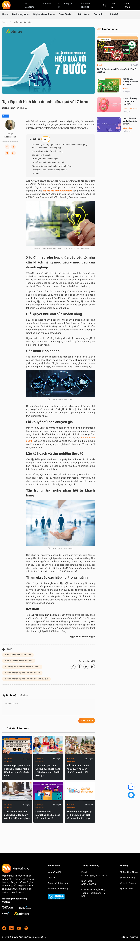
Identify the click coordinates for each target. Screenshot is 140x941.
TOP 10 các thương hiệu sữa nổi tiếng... (130, 82)
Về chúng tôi (54, 872)
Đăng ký (113, 5)
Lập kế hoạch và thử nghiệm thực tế (48, 162)
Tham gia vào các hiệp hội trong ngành (49, 170)
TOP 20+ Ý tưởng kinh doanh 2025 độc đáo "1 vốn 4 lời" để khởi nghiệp (17, 815)
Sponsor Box (126, 888)
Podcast (47, 3)
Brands (100, 65)
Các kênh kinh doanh (41, 155)
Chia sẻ (5, 116)
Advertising (127, 128)
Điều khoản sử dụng (58, 888)
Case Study (66, 14)
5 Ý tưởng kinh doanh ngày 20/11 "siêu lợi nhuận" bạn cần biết (78, 768)
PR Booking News (129, 872)
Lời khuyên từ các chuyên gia (45, 159)
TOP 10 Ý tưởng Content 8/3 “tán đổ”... (130, 101)
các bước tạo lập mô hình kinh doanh (23, 673)
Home (5, 14)
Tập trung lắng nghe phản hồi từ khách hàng (52, 166)
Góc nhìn (100, 14)
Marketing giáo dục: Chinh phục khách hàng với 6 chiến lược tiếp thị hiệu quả (47, 770)
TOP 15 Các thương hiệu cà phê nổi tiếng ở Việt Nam (116, 70)
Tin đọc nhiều (108, 29)
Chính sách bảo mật (58, 883)
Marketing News (21, 14)
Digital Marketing (44, 14)
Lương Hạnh (8, 107)
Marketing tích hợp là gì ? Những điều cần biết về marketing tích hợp (79, 815)
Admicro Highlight (85, 5)
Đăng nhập (127, 5)
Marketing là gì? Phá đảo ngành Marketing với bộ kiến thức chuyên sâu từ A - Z (17, 770)
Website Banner (128, 883)
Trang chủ (6, 22)
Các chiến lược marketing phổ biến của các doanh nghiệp (47, 815)
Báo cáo (84, 14)
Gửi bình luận (87, 720)
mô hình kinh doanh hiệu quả (19, 661)
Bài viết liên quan (15, 728)
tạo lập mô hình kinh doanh (57, 190)
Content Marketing (130, 108)
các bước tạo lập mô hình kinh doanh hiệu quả (27, 679)
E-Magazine (29, 5)
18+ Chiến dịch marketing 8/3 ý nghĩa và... (130, 121)
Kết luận (35, 173)
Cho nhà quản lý (65, 5)
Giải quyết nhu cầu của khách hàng (47, 151)
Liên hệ (114, 14)
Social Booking (127, 877)
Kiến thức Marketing (23, 22)
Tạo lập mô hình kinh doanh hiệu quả (23, 667)
